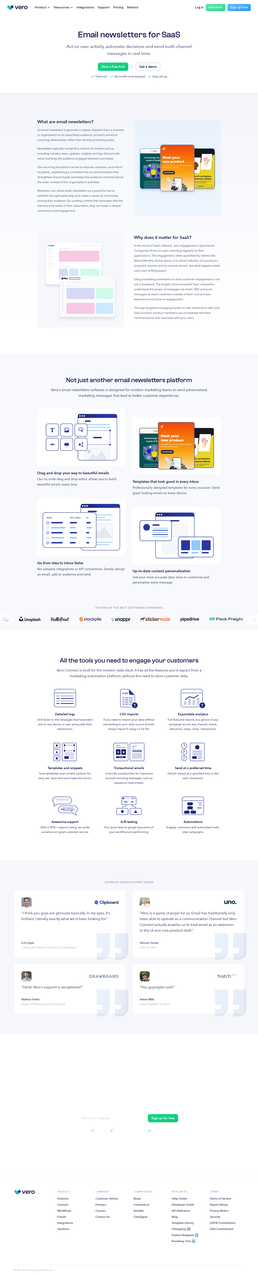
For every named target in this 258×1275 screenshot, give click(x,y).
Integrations (85, 7)
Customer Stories (106, 1198)
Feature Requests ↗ (185, 1235)
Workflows (64, 1210)
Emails (61, 1216)
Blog (175, 1216)
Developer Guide (183, 1204)
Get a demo (148, 66)
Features (62, 1198)
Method (132, 7)
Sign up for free (163, 1118)
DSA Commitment (221, 1229)
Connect (62, 1204)
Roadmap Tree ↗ (183, 1241)
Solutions (63, 1229)
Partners (100, 1204)
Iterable (139, 1210)
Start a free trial (113, 66)
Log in (199, 7)
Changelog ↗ (181, 1229)
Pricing (118, 7)
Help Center (179, 1198)
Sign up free (239, 7)
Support (104, 7)
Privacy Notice (219, 1210)
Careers (100, 1210)
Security (215, 1216)
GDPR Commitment (222, 1223)
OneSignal (140, 1216)
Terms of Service (220, 1198)
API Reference (181, 1210)
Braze (137, 1198)
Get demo (216, 7)
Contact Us (102, 1216)
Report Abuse (219, 1204)
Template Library (183, 1223)
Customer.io (141, 1204)
